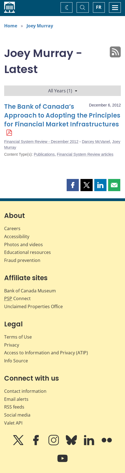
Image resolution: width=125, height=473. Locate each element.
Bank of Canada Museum (30, 291)
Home (10, 26)
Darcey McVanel (96, 141)
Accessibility (16, 236)
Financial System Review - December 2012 (41, 141)
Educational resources (27, 252)
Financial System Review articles (85, 154)
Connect (17, 298)
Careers (12, 228)
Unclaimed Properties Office (33, 306)
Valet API (13, 423)
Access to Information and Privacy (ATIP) (46, 353)
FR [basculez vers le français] (98, 7)
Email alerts (16, 399)
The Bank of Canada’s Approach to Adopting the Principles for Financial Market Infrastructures (62, 115)
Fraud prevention (22, 260)
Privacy (11, 345)
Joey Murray (40, 26)
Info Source (16, 361)
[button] (73, 185)
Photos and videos (23, 244)
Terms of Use (18, 337)
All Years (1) (62, 91)
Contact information (25, 391)
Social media (17, 415)
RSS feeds (14, 407)
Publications (44, 154)
